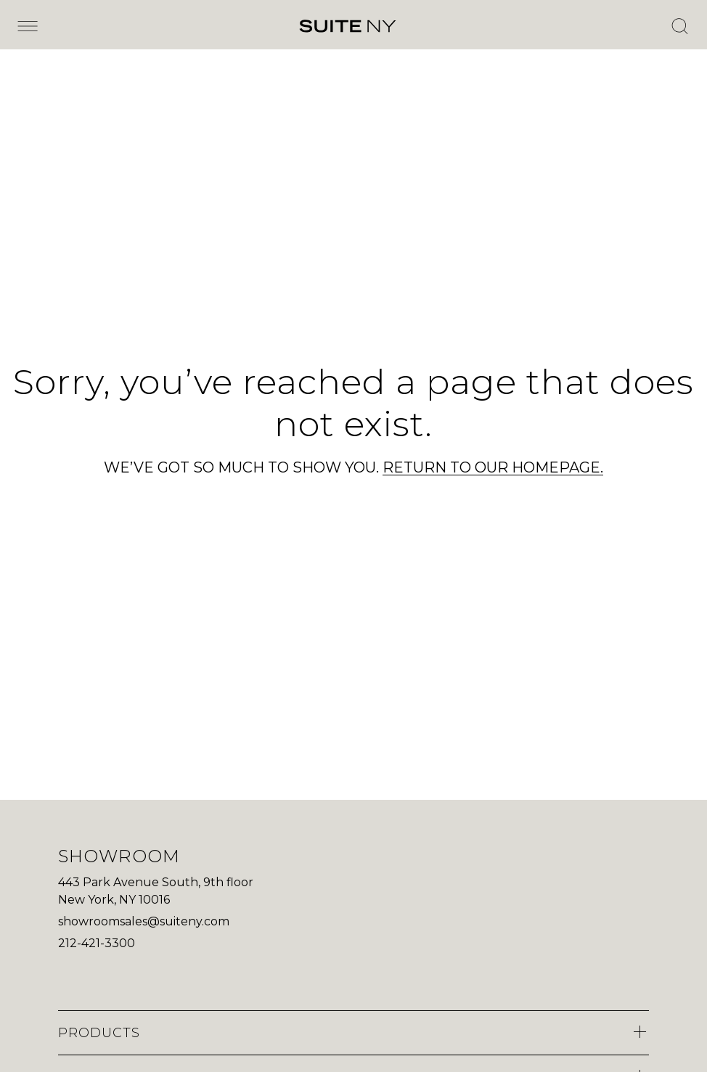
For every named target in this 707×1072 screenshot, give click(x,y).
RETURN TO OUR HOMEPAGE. (493, 467)
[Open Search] (679, 26)
